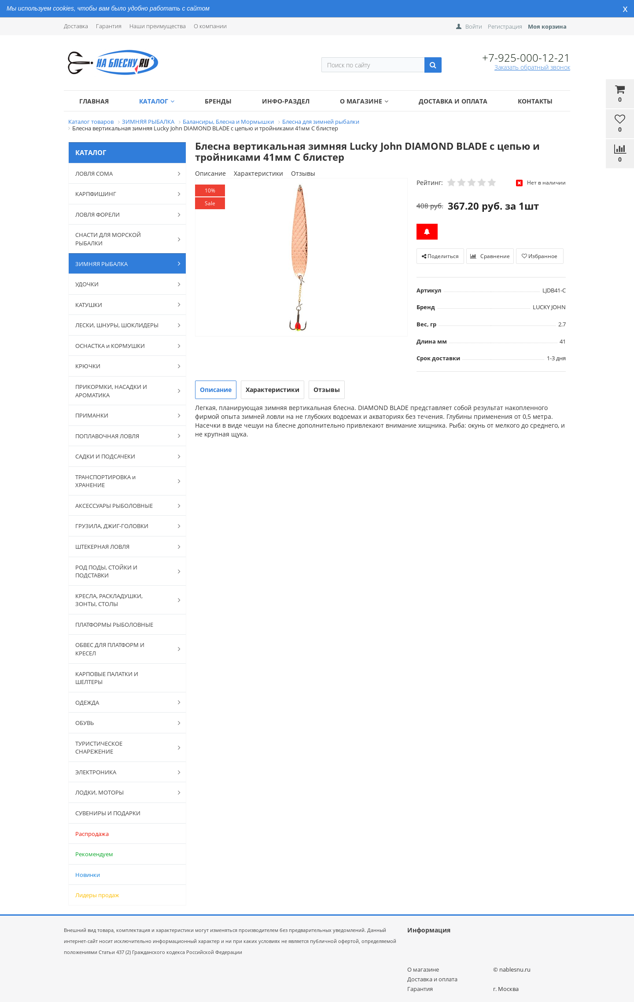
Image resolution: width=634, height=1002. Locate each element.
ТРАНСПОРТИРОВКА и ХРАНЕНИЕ (123, 481)
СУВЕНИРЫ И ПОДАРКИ (107, 813)
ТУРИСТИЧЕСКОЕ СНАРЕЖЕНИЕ (123, 747)
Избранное (539, 256)
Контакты (535, 101)
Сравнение (490, 256)
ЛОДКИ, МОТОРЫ (123, 792)
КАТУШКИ (123, 304)
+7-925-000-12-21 (526, 57)
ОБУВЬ (123, 722)
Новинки (87, 875)
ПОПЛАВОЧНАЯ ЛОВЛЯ (123, 435)
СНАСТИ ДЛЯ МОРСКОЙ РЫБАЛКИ (123, 239)
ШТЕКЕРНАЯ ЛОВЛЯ (123, 546)
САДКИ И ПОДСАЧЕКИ (123, 456)
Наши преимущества (157, 26)
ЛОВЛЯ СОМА (123, 173)
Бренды (218, 101)
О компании (210, 26)
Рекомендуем (94, 854)
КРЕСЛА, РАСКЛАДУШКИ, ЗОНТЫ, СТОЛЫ (123, 600)
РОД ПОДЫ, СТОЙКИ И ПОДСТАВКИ (123, 571)
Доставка (76, 26)
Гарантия (109, 26)
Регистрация (505, 26)
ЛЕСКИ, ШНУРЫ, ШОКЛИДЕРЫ (123, 325)
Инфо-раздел (286, 101)
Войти (473, 26)
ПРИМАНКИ (123, 415)
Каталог (156, 101)
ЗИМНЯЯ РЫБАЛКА (123, 263)
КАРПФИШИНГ (123, 193)
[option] (301, 258)
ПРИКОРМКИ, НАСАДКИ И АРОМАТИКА (123, 391)
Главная (94, 101)
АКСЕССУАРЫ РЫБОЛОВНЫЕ (123, 505)
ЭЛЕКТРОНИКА (123, 772)
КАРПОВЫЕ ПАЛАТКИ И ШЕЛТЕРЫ (106, 678)
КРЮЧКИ (123, 366)
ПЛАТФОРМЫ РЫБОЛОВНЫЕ (114, 625)
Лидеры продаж (97, 895)
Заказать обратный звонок (532, 67)
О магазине (364, 101)
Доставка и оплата (453, 101)
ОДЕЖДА (123, 702)
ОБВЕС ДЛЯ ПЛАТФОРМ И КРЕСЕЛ (123, 649)
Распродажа (92, 834)
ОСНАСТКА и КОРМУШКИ (123, 345)
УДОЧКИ (123, 284)
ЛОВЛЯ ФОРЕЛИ (123, 214)
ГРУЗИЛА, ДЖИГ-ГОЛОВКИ (123, 525)
